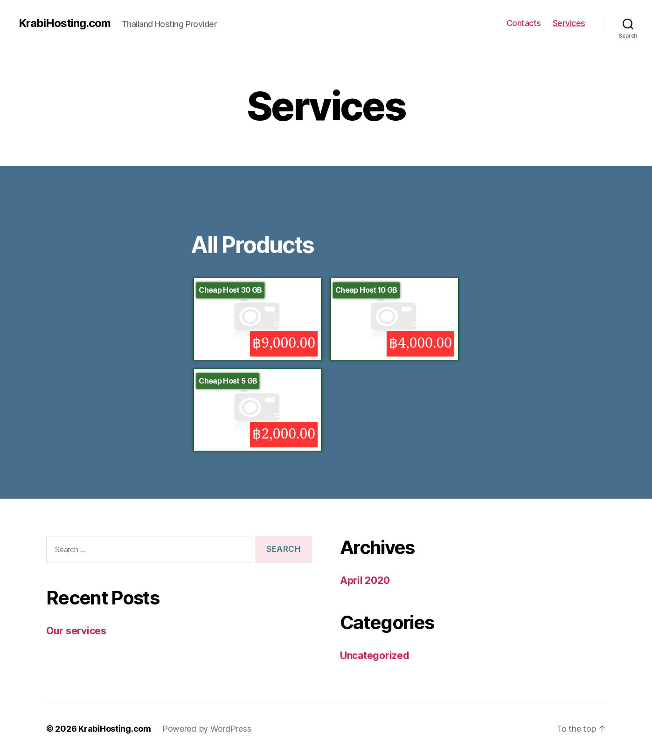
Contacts (523, 23)
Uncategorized (374, 655)
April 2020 (364, 580)
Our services (76, 631)
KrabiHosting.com (65, 23)
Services (569, 23)
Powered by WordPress (206, 729)
